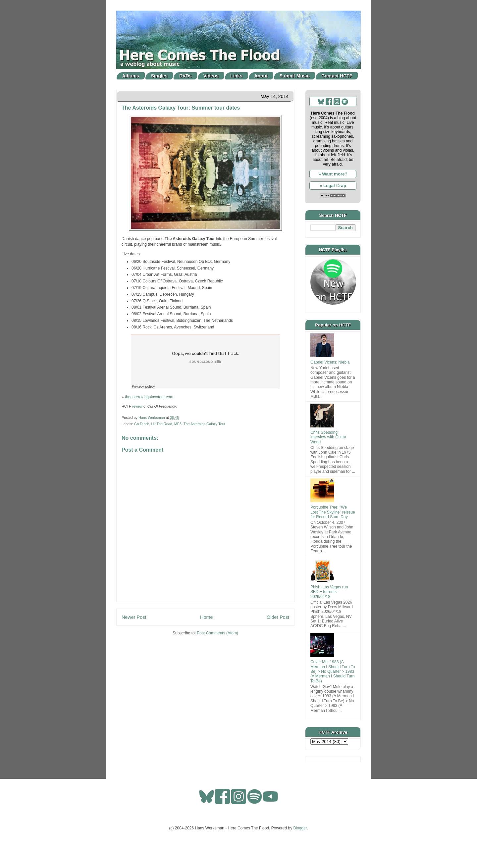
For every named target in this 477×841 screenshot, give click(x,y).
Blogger (300, 828)
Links (236, 75)
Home (206, 617)
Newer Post (134, 617)
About (261, 75)
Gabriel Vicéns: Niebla (330, 362)
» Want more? (332, 174)
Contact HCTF (336, 75)
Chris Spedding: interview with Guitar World (328, 437)
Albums (130, 75)
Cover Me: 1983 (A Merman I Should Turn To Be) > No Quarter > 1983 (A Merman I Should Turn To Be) (332, 671)
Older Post (278, 617)
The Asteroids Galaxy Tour (204, 424)
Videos (211, 75)
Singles (159, 75)
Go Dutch (141, 424)
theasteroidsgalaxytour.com (149, 397)
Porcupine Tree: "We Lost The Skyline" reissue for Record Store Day (332, 512)
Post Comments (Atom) (217, 633)
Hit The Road (161, 424)
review (137, 406)
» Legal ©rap (333, 185)
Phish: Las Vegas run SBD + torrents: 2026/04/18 (329, 592)
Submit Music (295, 75)
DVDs (185, 75)
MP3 (178, 424)
